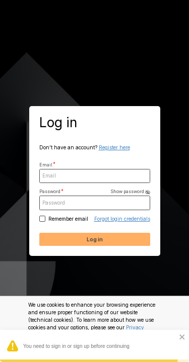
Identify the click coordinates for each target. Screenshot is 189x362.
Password (94, 192)
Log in (95, 239)
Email (45, 164)
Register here (114, 147)
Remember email (68, 219)
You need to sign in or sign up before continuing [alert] (94, 347)
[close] (182, 337)
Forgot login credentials (122, 219)
